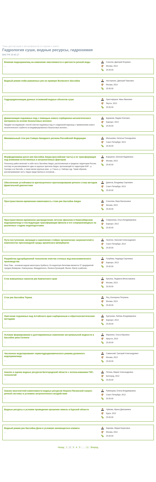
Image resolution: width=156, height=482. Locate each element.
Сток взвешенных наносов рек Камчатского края (30, 278)
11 (87, 447)
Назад (61, 447)
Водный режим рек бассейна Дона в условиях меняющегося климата (42, 428)
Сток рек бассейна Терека (18, 297)
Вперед (94, 447)
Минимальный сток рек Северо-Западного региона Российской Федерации (45, 138)
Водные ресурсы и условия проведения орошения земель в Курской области (46, 409)
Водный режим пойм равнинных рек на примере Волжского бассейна (42, 81)
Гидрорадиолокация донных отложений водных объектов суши (39, 99)
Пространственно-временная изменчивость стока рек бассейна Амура (42, 201)
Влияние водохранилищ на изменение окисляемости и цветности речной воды (47, 62)
